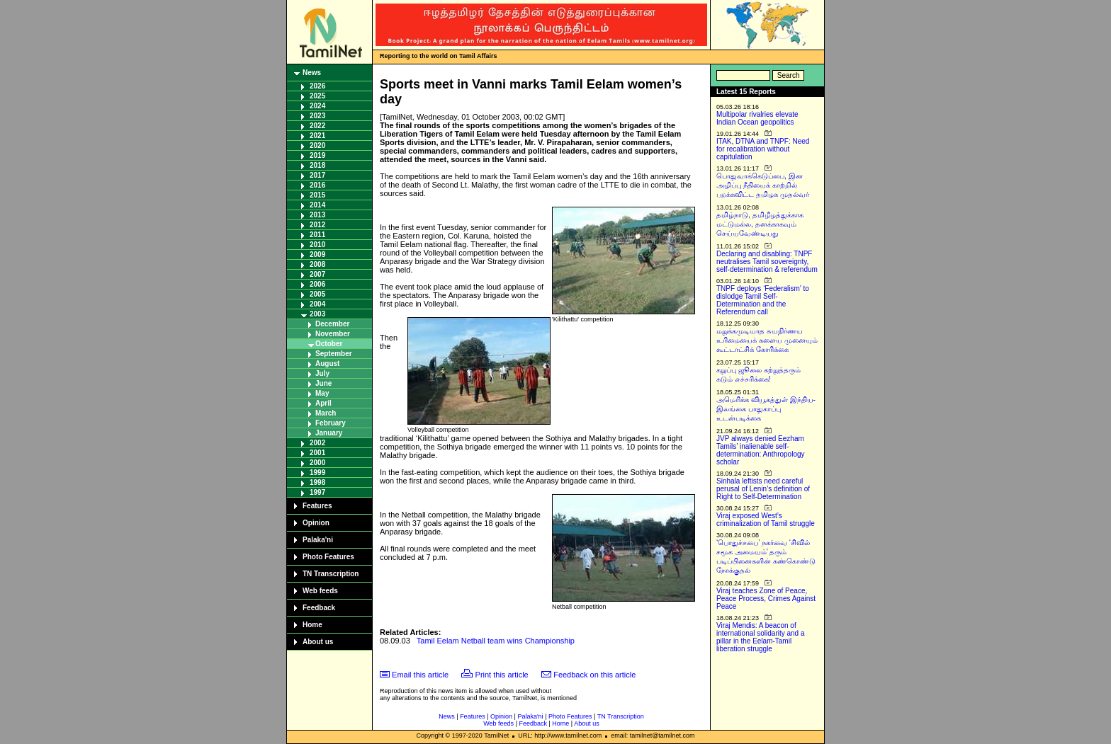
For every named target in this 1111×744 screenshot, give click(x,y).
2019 (317, 155)
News (312, 72)
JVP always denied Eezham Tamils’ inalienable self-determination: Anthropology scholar (760, 450)
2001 (317, 453)
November (332, 334)
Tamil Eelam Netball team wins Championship (496, 640)
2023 (317, 116)
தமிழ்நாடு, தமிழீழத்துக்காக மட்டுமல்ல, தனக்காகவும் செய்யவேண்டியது (759, 224)
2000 (317, 463)
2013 (317, 215)
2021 (317, 135)
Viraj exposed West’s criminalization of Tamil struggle (765, 519)
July (322, 373)
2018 (317, 165)
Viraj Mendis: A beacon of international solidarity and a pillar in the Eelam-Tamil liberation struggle (760, 637)
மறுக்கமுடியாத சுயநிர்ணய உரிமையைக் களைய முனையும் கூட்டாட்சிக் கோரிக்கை (767, 340)
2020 (317, 145)
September (333, 353)
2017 (317, 175)
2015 (317, 195)
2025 (317, 96)
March (325, 413)
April (323, 403)
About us (318, 642)
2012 (317, 225)
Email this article (420, 674)
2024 (317, 106)
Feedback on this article (594, 674)
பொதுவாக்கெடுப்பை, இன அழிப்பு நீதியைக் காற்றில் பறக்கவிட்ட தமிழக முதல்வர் (762, 185)
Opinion (316, 523)
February (330, 423)
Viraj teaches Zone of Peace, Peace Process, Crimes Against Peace (766, 598)
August (327, 363)
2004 (317, 304)
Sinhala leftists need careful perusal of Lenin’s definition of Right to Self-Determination (763, 488)
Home (312, 625)
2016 (317, 185)
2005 (317, 294)
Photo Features (328, 557)
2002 (317, 443)
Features (317, 506)
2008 (317, 264)
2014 (317, 205)
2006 (317, 284)
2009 (317, 254)
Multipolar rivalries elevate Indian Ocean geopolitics (757, 118)
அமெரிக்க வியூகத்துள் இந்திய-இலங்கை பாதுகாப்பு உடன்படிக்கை (766, 409)
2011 (317, 235)
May (322, 393)
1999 (317, 472)
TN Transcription (331, 574)
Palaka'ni (318, 540)
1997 (317, 492)
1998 (317, 482)
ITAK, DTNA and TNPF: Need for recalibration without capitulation (762, 149)
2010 (317, 244)
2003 (317, 314)
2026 (317, 86)
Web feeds (320, 591)
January (328, 433)
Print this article (502, 674)
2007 (317, 274)
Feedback (319, 608)
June (323, 383)
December (332, 324)
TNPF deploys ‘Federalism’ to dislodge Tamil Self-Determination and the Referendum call (762, 300)
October (328, 344)
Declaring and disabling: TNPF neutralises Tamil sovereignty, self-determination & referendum (767, 261)
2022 (317, 126)
